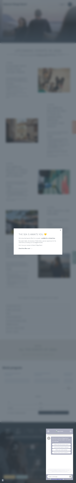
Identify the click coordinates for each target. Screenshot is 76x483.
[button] (2, 480)
